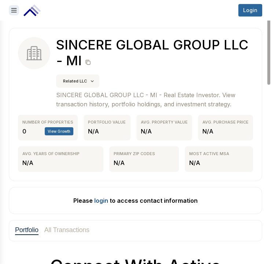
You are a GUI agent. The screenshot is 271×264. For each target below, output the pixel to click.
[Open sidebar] (14, 10)
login (101, 200)
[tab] (27, 230)
